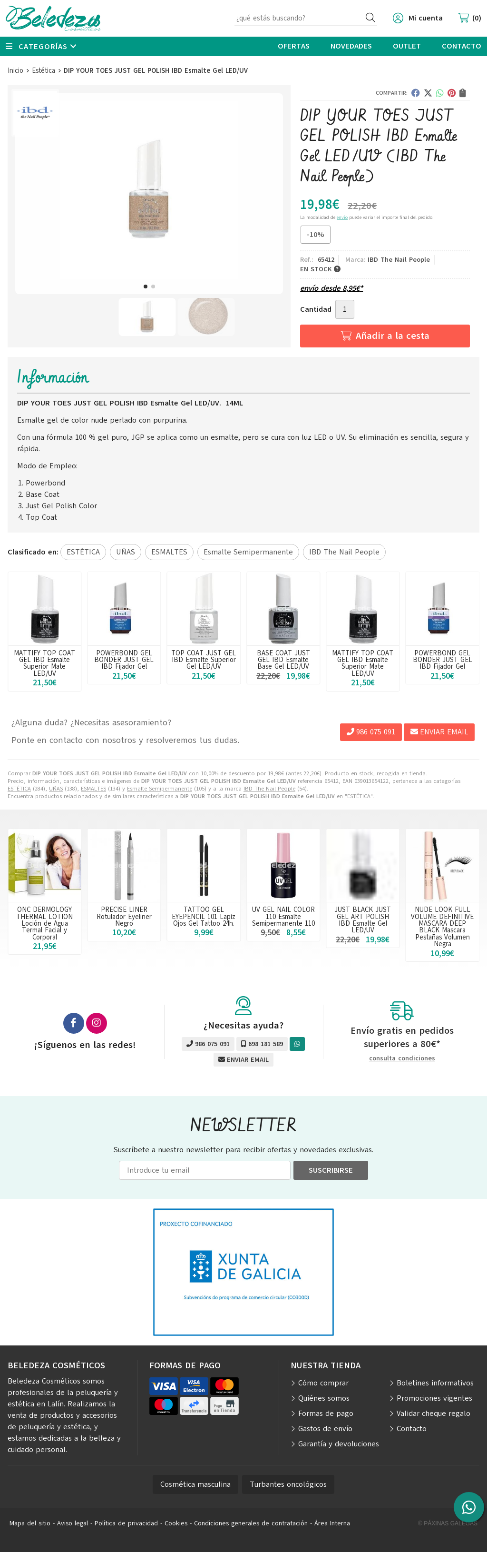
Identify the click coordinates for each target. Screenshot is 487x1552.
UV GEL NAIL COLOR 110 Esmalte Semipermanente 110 (283, 916)
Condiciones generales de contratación (251, 1523)
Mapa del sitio (30, 1523)
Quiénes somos (324, 1398)
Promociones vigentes (434, 1398)
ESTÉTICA (19, 788)
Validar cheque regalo (433, 1413)
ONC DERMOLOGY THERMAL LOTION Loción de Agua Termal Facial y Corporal (44, 923)
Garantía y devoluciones (338, 1444)
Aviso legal (72, 1523)
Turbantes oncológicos (288, 1484)
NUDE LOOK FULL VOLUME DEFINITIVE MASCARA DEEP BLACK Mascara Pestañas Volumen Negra (442, 927)
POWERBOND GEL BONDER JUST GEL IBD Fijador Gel (204, 660)
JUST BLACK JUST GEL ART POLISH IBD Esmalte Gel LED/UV (362, 920)
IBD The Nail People (269, 788)
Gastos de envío (325, 1428)
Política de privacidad (126, 1523)
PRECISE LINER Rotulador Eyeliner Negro (124, 916)
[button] (145, 286)
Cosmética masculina (195, 1484)
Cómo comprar (323, 1383)
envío (342, 217)
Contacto (412, 1428)
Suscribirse (331, 1170)
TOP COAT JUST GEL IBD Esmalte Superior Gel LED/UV (283, 660)
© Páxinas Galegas (447, 1523)
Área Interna (332, 1523)
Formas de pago (325, 1413)
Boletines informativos (435, 1383)
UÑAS (56, 788)
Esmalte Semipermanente (159, 788)
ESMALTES (93, 788)
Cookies (176, 1523)
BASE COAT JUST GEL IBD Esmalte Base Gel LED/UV (44, 660)
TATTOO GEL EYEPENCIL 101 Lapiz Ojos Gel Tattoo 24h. (203, 916)
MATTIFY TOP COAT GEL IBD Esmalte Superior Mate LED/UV (124, 663)
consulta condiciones (402, 1059)
